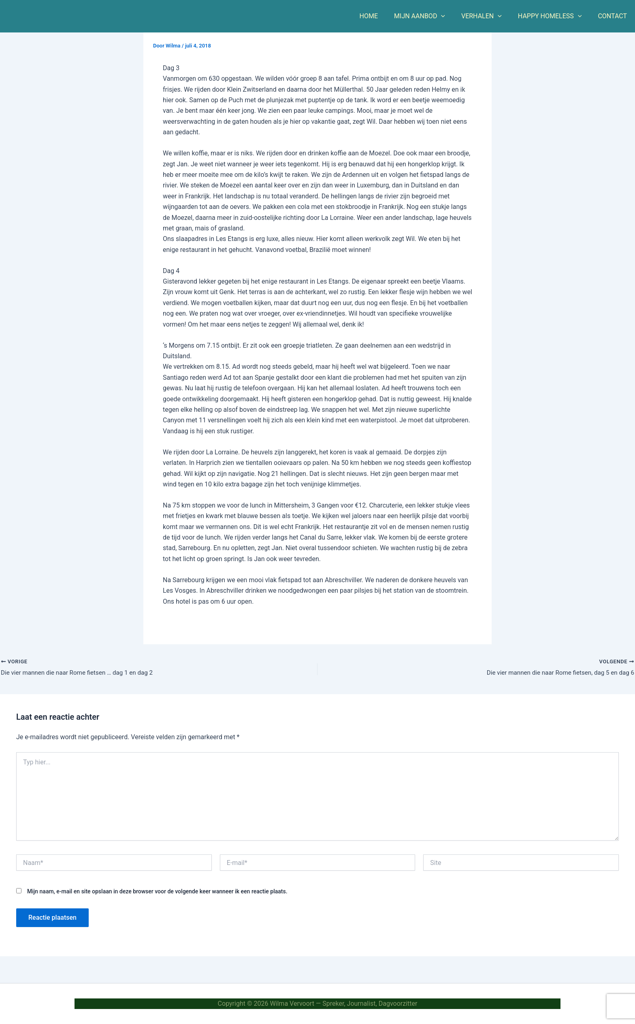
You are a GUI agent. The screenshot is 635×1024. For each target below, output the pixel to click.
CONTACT (614, 16)
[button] (452, 16)
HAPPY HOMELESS (555, 16)
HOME (383, 16)
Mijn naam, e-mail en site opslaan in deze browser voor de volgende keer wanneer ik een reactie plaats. (157, 892)
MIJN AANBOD (430, 16)
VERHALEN (489, 16)
